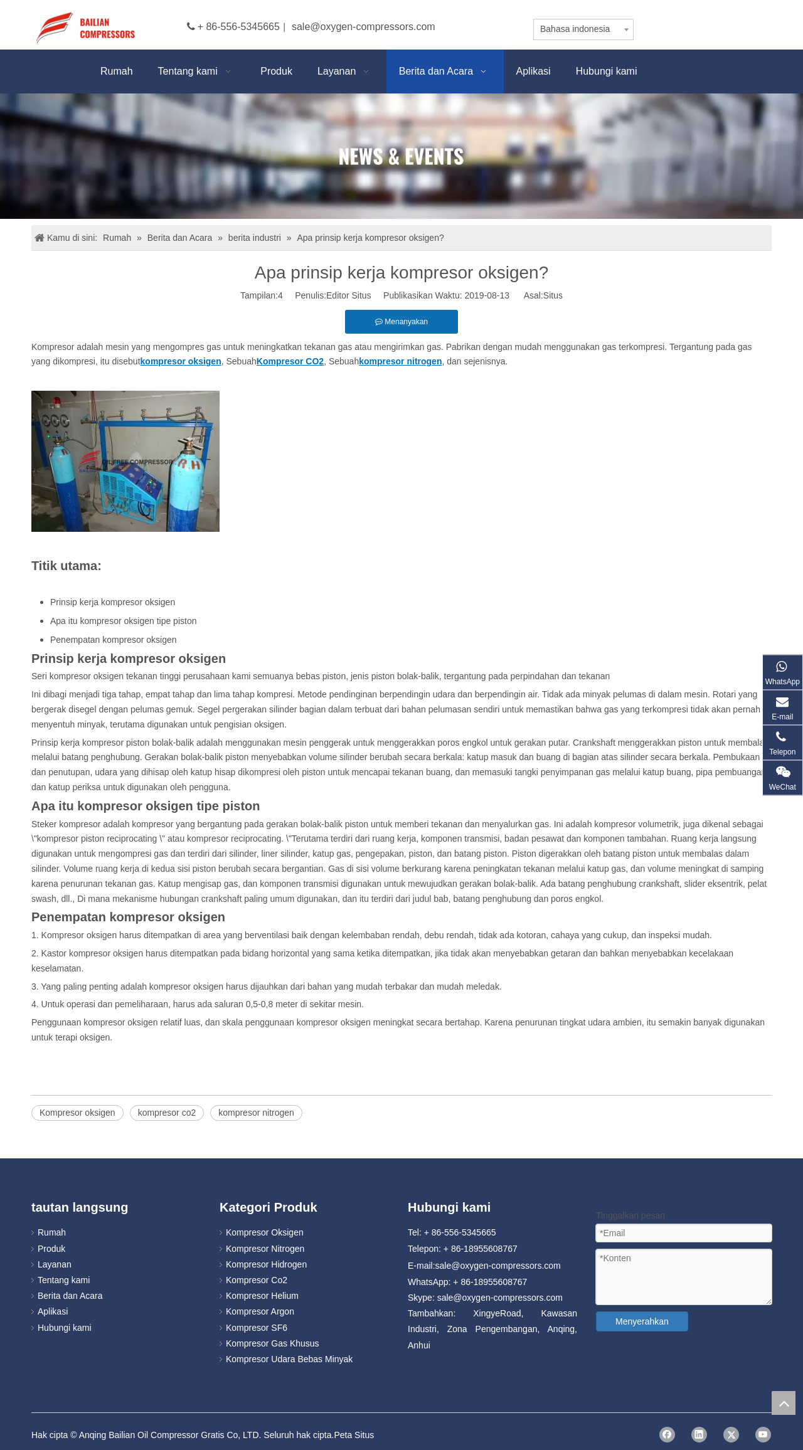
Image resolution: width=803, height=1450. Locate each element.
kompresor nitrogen (256, 1113)
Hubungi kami (65, 1328)
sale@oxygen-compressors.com (363, 26)
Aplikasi (53, 1311)
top (783, 1403)
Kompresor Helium (262, 1296)
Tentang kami (64, 1280)
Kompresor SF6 (256, 1328)
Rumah (52, 1232)
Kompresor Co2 (256, 1280)
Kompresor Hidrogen (266, 1264)
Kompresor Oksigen (265, 1232)
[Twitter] (731, 1434)
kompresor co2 (167, 1113)
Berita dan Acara (70, 1296)
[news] (401, 156)
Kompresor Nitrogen (265, 1249)
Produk (51, 1249)
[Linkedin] (699, 1434)
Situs (553, 295)
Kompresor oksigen (77, 1113)
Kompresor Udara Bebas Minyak (289, 1359)
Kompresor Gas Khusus (272, 1343)
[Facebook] (667, 1434)
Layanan (55, 1264)
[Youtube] (763, 1434)
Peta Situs (354, 1435)
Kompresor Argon (260, 1311)
